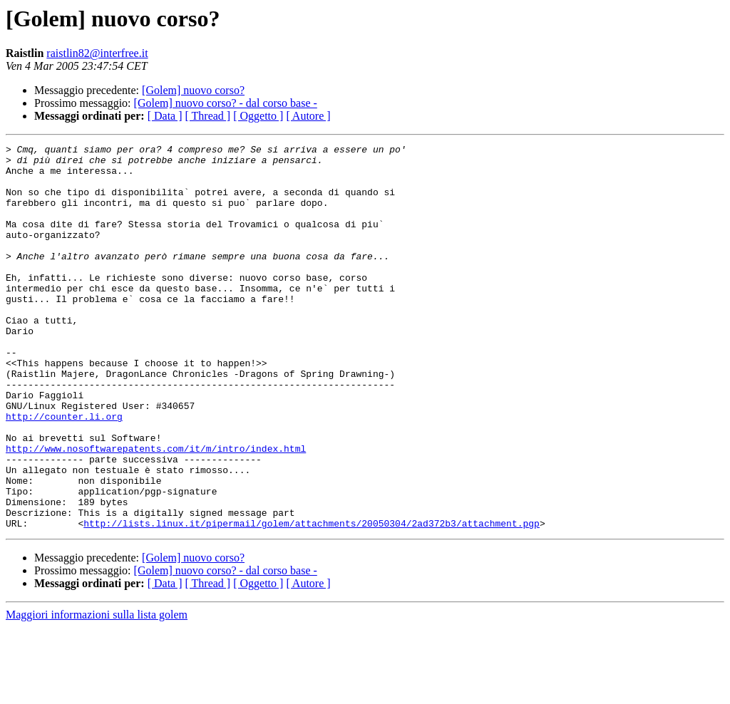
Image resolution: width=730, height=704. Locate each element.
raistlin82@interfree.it (97, 53)
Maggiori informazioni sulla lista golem (96, 691)
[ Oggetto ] (258, 116)
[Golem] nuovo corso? (193, 90)
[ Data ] (165, 116)
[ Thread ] (208, 116)
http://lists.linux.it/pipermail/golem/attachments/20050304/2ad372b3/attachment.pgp (311, 600)
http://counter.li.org (64, 471)
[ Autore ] (308, 116)
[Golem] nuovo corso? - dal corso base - (225, 103)
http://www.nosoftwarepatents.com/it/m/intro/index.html (156, 510)
